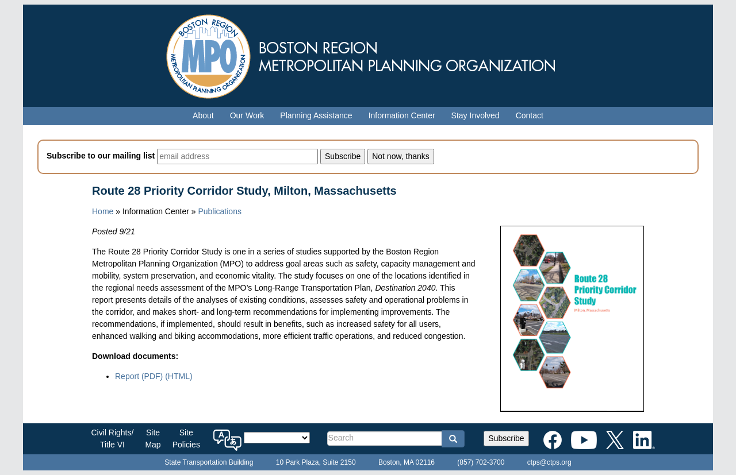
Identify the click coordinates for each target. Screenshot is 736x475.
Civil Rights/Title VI (112, 438)
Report (139, 376)
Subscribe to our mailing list (101, 155)
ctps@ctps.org (549, 462)
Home (102, 211)
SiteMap (152, 438)
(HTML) (178, 376)
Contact (529, 115)
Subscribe (506, 438)
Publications (219, 211)
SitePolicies (186, 438)
